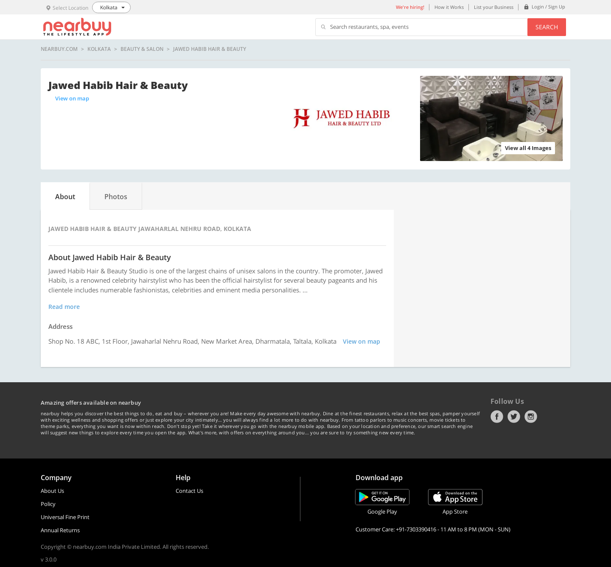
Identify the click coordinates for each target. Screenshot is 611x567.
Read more (64, 307)
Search (546, 27)
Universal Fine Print (65, 517)
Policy (48, 504)
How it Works (449, 7)
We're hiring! (410, 7)
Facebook (496, 416)
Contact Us (189, 491)
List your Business (493, 7)
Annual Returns (60, 530)
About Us (52, 491)
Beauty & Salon (142, 49)
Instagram (530, 416)
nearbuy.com (59, 49)
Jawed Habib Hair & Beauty (209, 49)
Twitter (513, 416)
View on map (72, 98)
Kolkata (99, 49)
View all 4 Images (528, 148)
